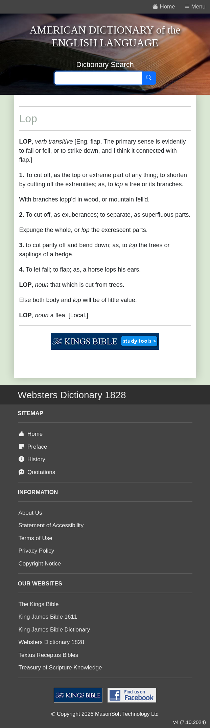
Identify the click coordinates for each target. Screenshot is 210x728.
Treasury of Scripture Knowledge (60, 667)
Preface (33, 447)
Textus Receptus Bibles (48, 655)
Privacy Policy (36, 551)
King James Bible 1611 (48, 617)
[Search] (149, 78)
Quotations (37, 472)
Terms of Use (35, 538)
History (32, 459)
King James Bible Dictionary (54, 629)
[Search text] (98, 78)
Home (31, 434)
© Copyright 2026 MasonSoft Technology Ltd (105, 714)
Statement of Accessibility (51, 525)
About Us (30, 513)
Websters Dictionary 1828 (51, 642)
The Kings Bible (39, 604)
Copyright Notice (40, 563)
